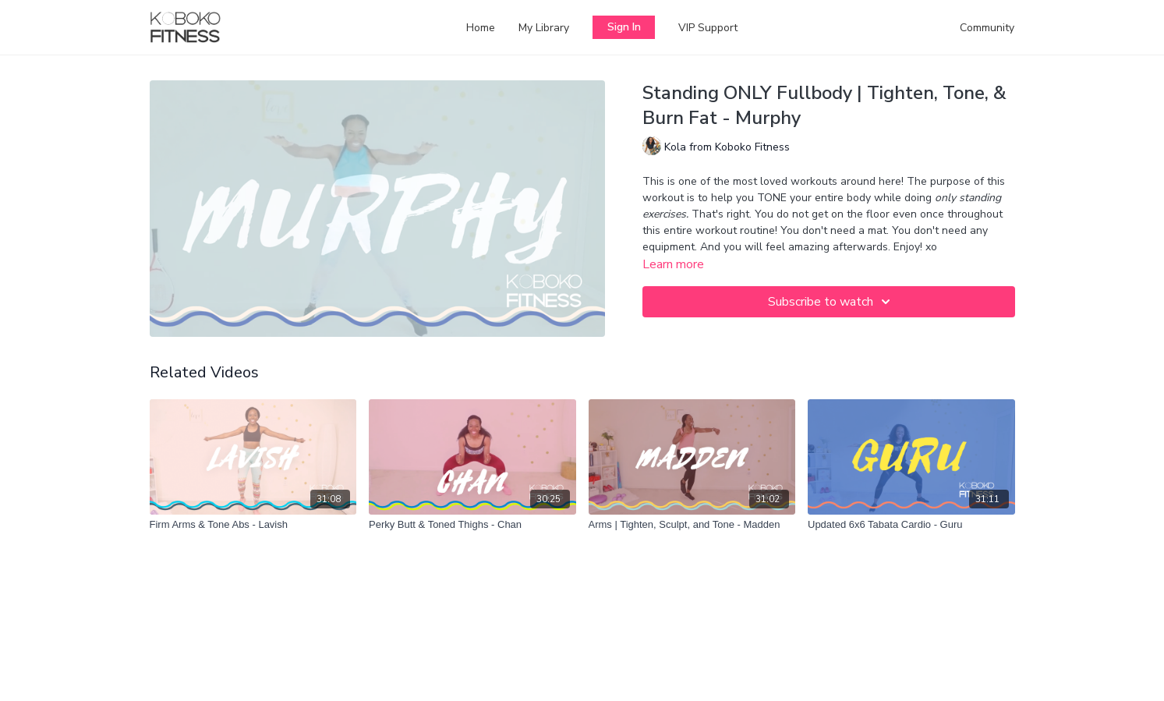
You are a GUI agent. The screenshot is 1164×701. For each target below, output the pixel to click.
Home (480, 27)
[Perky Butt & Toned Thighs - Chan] (472, 525)
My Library (543, 27)
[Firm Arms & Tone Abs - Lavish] (253, 525)
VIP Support (708, 27)
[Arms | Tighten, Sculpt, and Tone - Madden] (692, 525)
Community (987, 27)
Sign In (624, 26)
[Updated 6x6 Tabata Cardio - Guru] (911, 525)
